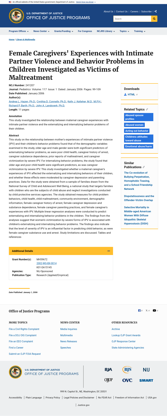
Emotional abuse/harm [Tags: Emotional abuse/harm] (138, 146)
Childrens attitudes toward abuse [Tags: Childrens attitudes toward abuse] (136, 138)
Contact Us (122, 11)
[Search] (132, 19)
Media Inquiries (68, 329)
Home (11, 39)
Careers (134, 11)
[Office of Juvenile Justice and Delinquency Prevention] (108, 381)
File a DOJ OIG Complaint (22, 335)
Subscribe (146, 11)
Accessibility (15, 397)
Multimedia (66, 335)
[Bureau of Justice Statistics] (127, 371)
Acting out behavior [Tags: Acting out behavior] (136, 130)
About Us (108, 11)
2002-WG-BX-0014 (47, 263)
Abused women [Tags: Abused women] (134, 124)
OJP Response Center (123, 341)
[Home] (58, 15)
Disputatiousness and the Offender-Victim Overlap (139, 198)
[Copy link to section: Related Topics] (146, 109)
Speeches (65, 347)
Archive (116, 329)
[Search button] (154, 19)
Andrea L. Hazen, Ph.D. (22, 101)
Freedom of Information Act (129, 397)
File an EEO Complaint (21, 341)
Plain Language (34, 397)
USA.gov (152, 397)
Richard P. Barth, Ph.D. (22, 105)
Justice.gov (84, 405)
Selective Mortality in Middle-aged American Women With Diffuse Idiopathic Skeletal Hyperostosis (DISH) (137, 215)
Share (156, 12)
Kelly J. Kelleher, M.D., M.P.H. (84, 101)
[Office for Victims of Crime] (127, 380)
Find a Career (16, 347)
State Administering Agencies (128, 347)
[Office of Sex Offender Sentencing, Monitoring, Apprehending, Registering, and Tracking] (146, 379)
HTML (133, 94)
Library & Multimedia (25, 39)
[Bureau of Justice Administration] (108, 368)
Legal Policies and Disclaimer (79, 397)
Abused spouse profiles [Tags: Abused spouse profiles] (134, 117)
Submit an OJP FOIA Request (25, 353)
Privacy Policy (53, 397)
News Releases (68, 341)
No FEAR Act (104, 397)
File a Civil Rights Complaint (24, 329)
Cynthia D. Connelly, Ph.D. (51, 101)
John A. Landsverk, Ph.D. (50, 105)
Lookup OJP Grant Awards (126, 335)
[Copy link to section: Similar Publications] (143, 166)
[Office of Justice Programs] (16, 15)
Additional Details (22, 250)
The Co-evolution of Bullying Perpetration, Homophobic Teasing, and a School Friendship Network (138, 180)
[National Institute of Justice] (146, 368)
